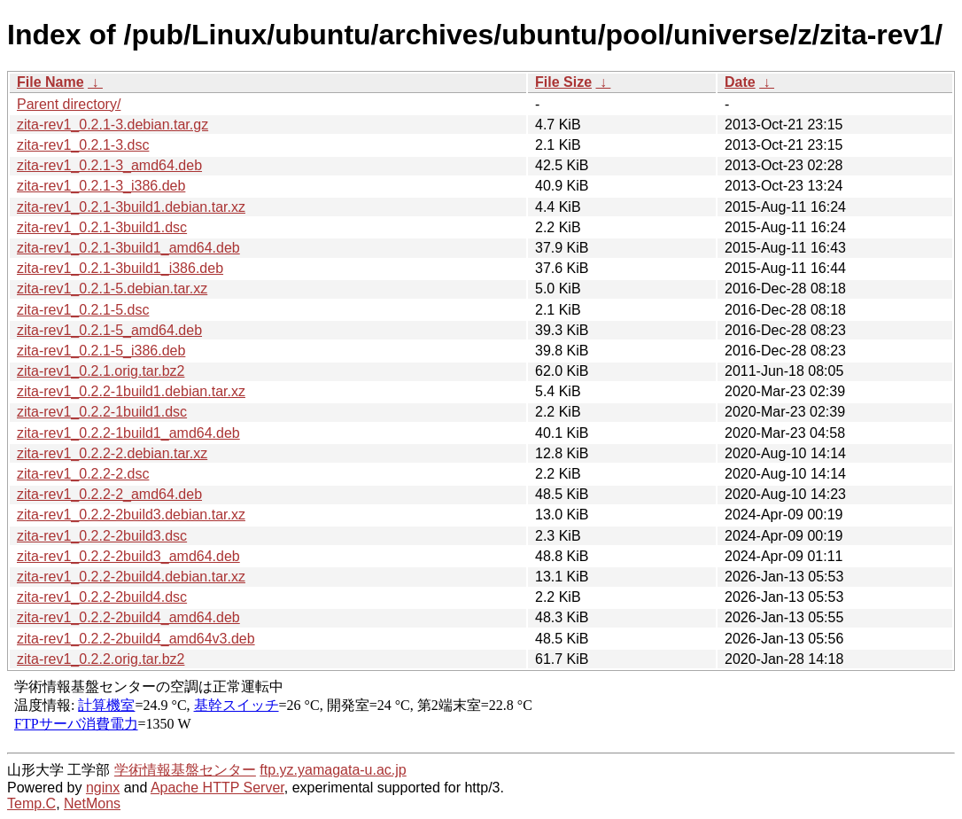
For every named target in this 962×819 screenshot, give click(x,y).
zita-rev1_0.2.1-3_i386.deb (101, 185)
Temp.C (31, 803)
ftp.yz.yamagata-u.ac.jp (333, 769)
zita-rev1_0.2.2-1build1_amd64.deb (128, 433)
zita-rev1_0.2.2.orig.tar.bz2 (100, 659)
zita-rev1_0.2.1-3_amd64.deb (109, 165)
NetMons (92, 803)
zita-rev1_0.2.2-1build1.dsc (102, 411)
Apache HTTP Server (217, 787)
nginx (103, 787)
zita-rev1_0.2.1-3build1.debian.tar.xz (131, 206)
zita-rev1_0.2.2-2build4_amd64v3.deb (136, 638)
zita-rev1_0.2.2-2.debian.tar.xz (112, 453)
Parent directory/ (68, 104)
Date (740, 82)
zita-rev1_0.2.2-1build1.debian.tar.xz (131, 391)
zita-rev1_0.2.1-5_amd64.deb (109, 330)
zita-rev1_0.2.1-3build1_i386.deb (120, 268)
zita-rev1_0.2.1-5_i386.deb (101, 350)
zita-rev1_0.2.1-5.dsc (83, 309)
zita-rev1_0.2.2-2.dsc (83, 473)
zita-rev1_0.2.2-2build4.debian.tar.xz (131, 576)
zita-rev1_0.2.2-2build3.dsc (102, 535)
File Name (50, 82)
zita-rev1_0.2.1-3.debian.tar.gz (112, 124)
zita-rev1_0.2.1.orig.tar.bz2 (100, 370)
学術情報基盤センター (185, 769)
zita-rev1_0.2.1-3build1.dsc (102, 227)
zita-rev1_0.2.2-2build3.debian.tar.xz (131, 514)
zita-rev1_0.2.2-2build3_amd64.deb (128, 556)
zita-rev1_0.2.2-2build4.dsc (102, 596)
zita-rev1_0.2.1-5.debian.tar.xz (112, 288)
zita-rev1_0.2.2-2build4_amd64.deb (128, 617)
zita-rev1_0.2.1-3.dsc (83, 144)
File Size (563, 82)
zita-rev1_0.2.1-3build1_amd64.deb (128, 247)
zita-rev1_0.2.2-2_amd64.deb (109, 494)
